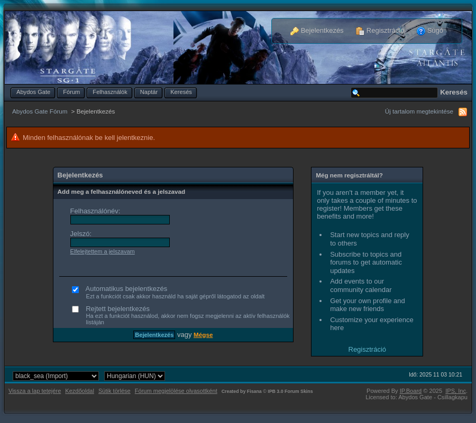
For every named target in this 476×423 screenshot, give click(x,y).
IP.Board (411, 391)
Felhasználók (110, 92)
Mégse (203, 334)
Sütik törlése (114, 391)
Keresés (181, 92)
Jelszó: (80, 234)
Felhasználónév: (95, 211)
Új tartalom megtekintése (419, 111)
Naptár (149, 92)
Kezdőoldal (79, 391)
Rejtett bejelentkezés (181, 315)
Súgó (430, 30)
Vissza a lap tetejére (34, 391)
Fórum (71, 92)
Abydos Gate (33, 92)
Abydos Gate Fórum (40, 111)
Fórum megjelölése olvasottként (176, 391)
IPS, (455, 391)
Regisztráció (380, 30)
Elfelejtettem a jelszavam (102, 251)
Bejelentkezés (317, 30)
